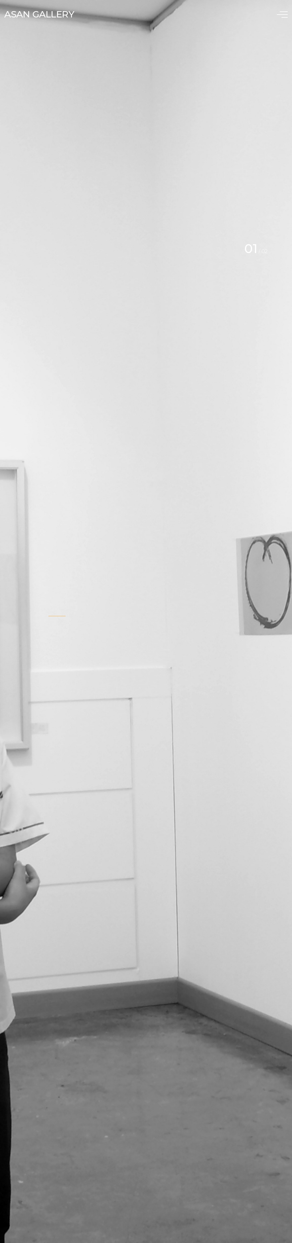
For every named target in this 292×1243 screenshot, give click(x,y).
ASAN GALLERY (39, 14)
